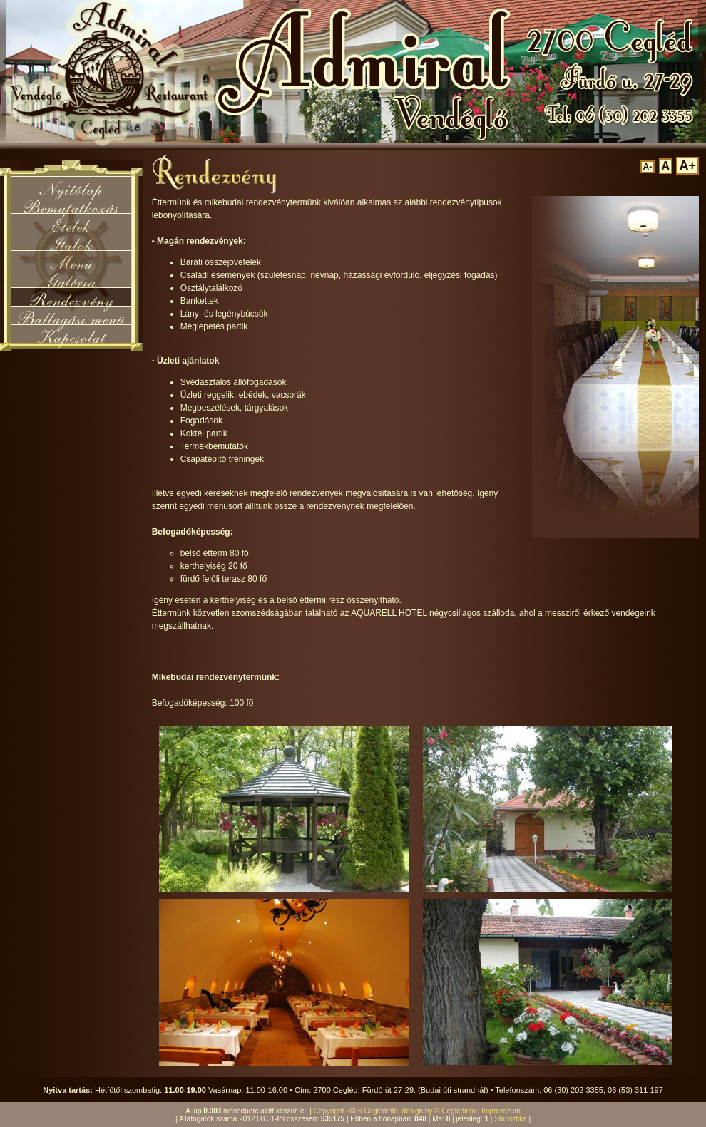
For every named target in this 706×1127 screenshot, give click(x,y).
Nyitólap (71, 185)
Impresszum (500, 1111)
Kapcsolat (71, 334)
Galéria (71, 278)
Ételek (71, 222)
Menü (71, 259)
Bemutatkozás (71, 204)
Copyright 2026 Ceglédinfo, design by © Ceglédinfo (395, 1111)
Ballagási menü (71, 315)
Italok (71, 241)
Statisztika (510, 1119)
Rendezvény (71, 297)
